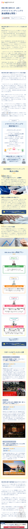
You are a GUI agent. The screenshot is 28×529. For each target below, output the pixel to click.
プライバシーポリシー (23, 522)
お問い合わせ (14, 522)
